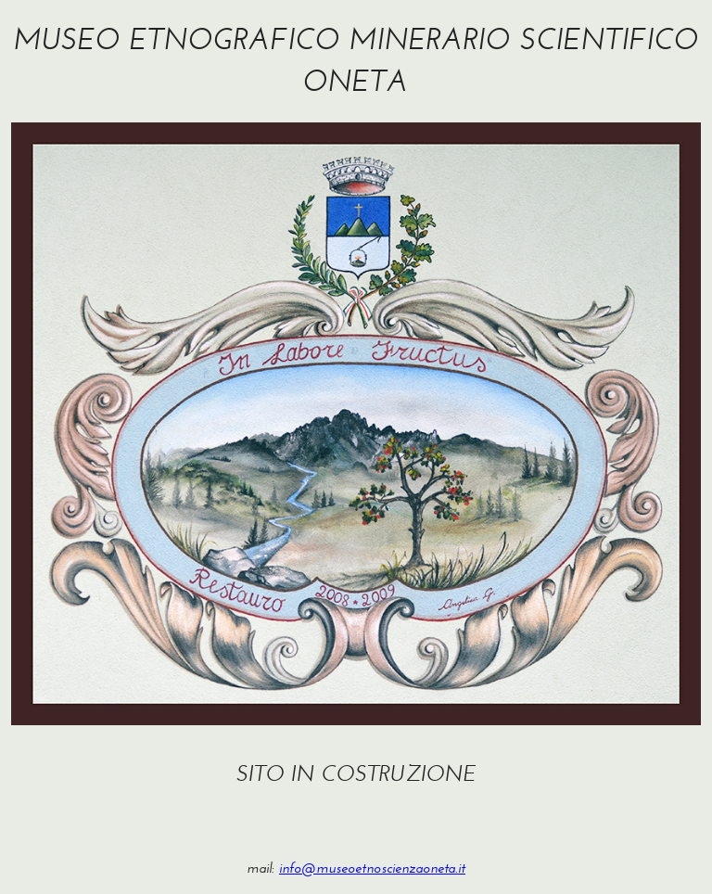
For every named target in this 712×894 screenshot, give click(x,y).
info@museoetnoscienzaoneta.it (372, 867)
